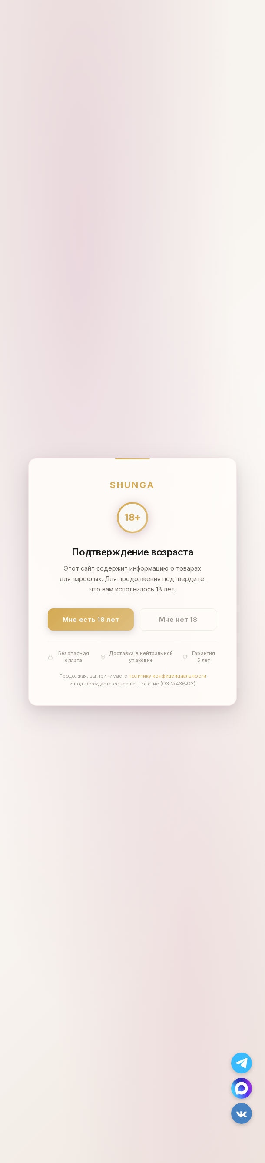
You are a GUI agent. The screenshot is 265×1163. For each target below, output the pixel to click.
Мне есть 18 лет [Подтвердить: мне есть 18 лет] (91, 619)
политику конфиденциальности (167, 676)
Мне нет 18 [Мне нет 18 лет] (178, 619)
